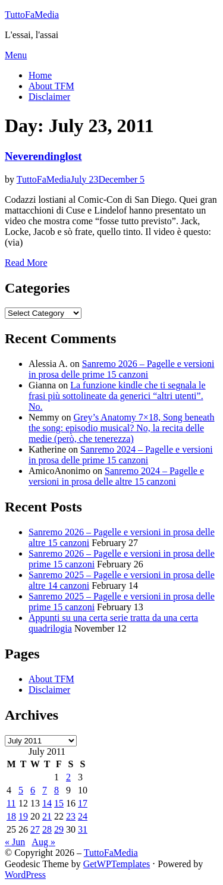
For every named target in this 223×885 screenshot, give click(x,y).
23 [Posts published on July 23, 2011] (71, 816)
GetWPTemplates (116, 864)
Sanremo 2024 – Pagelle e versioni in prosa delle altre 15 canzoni (116, 476)
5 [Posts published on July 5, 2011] (20, 790)
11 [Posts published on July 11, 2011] (11, 803)
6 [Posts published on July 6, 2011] (32, 790)
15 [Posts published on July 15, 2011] (59, 803)
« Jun (15, 842)
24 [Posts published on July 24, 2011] (82, 816)
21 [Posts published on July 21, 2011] (47, 816)
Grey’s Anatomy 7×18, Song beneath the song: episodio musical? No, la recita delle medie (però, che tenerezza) (122, 428)
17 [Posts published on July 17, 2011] (82, 803)
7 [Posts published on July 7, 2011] (44, 790)
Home (40, 75)
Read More (26, 263)
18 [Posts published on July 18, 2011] (11, 816)
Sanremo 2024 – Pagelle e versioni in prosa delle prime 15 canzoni (121, 454)
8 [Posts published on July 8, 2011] (56, 790)
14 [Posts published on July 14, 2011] (47, 803)
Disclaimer (49, 97)
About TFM (51, 86)
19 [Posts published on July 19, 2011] (23, 816)
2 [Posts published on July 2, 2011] (68, 777)
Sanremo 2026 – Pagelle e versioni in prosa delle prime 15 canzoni (121, 369)
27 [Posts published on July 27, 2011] (35, 829)
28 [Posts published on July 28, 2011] (47, 829)
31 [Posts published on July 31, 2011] (82, 829)
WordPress (25, 875)
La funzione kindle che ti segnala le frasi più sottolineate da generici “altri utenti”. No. (117, 396)
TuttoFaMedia (32, 15)
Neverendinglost (43, 156)
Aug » (43, 842)
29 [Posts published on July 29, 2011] (59, 829)
